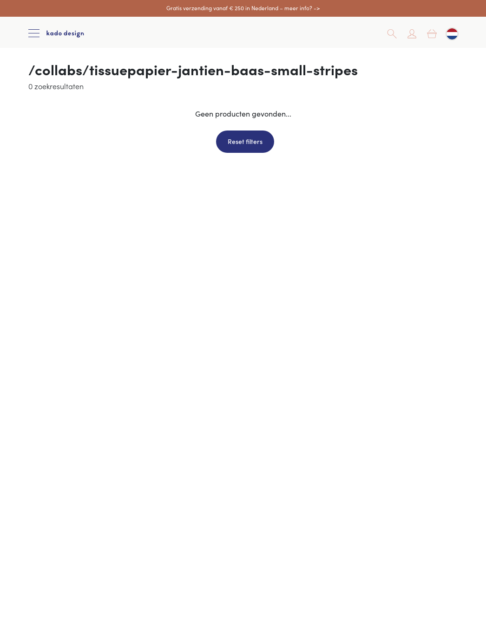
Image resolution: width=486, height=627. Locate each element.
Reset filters (245, 141)
